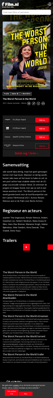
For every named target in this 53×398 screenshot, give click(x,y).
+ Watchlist (26, 93)
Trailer (6, 93)
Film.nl (10, 4)
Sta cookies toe (11, 392)
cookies (16, 385)
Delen (15, 93)
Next (50, 247)
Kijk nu (42, 120)
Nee (25, 394)
